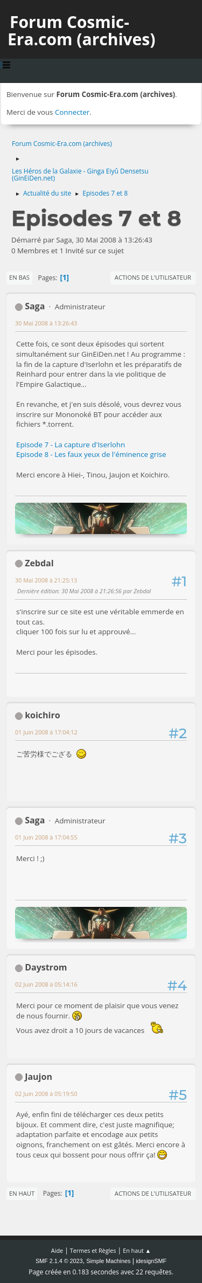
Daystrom (46, 967)
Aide (57, 1250)
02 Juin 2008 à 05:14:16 (46, 984)
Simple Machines (108, 1261)
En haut (21, 1193)
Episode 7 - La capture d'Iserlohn (70, 444)
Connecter (72, 112)
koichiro (42, 715)
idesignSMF (151, 1261)
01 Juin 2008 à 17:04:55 (46, 837)
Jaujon (38, 1077)
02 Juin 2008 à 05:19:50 (46, 1094)
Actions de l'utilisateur (153, 277)
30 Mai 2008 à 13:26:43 (46, 323)
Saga (35, 306)
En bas (19, 277)
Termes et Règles (93, 1250)
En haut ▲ (137, 1250)
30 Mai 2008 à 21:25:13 (46, 580)
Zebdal (39, 563)
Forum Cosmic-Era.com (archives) (81, 30)
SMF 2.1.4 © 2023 (59, 1261)
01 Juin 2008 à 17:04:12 (46, 732)
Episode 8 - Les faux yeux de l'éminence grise (91, 454)
